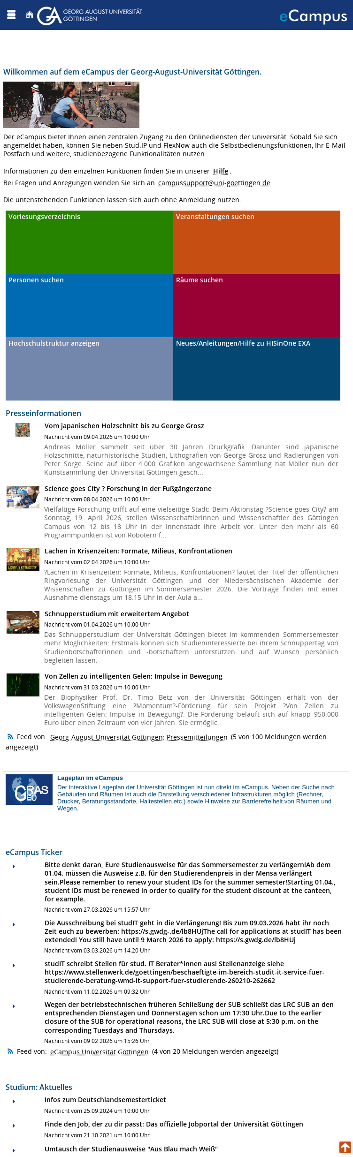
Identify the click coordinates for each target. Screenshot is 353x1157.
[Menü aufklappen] (11, 15)
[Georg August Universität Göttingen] (91, 14)
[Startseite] (30, 15)
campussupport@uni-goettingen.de (214, 182)
